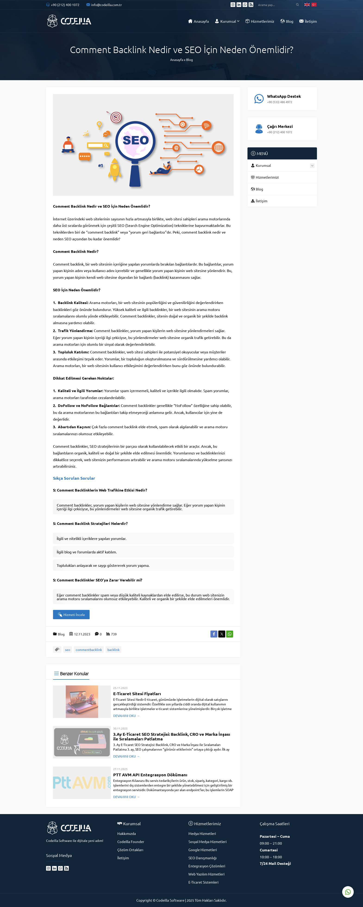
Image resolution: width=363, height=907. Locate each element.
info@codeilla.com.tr (106, 5)
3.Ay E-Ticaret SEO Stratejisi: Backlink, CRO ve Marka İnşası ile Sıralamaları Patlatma (171, 736)
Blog (189, 59)
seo (67, 649)
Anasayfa (176, 59)
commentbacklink (89, 649)
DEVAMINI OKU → (126, 716)
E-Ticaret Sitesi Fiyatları (137, 693)
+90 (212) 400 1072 (65, 5)
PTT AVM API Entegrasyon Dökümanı (150, 774)
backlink (113, 649)
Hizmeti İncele (71, 614)
